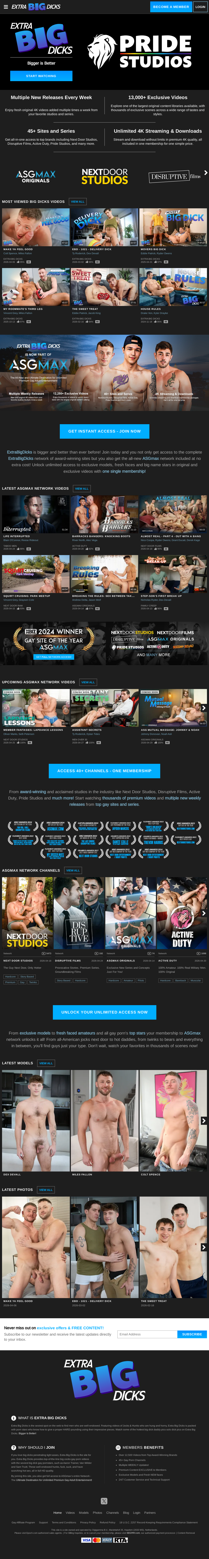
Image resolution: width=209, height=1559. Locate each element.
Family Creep (149, 605)
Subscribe (192, 1334)
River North (78, 540)
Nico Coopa (147, 540)
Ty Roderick (78, 253)
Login (200, 7)
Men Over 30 (79, 739)
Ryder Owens (164, 253)
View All (77, 201)
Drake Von (146, 313)
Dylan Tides (93, 734)
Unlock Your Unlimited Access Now (104, 1012)
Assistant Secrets (87, 730)
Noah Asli (166, 734)
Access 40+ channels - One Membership (104, 771)
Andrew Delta (79, 599)
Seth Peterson (26, 734)
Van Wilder (86, 1463)
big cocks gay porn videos (74, 1459)
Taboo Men (10, 546)
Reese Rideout (29, 540)
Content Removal (186, 1533)
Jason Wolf (95, 599)
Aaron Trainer (70, 1463)
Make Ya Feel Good (18, 249)
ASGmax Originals (83, 605)
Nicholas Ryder (149, 599)
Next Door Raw (13, 605)
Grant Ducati (179, 540)
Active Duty (79, 546)
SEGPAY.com (133, 1533)
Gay (22, 982)
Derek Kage (193, 540)
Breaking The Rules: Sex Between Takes (104, 596)
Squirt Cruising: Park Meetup (26, 596)
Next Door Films (151, 546)
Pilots (141, 980)
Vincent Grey (10, 313)
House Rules (151, 309)
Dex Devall (93, 253)
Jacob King (94, 313)
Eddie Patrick (148, 253)
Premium (10, 982)
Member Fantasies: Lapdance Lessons (33, 730)
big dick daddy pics (155, 1429)
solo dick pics (173, 1429)
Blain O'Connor (11, 540)
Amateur (128, 980)
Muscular (196, 980)
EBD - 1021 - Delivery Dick (92, 249)
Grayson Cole (26, 599)
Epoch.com (32, 1533)
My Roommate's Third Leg (23, 309)
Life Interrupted (16, 536)
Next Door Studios (15, 739)
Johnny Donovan (150, 734)
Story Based (27, 976)
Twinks (33, 982)
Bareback (180, 980)
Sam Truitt (21, 1466)
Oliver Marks (10, 734)
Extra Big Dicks (12, 259)
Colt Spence (10, 253)
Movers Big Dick (153, 249)
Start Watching (41, 76)
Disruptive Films (68, 960)
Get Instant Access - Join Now (104, 431)
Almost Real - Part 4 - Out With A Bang (171, 536)
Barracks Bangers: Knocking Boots (101, 536)
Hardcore (10, 976)
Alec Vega (91, 540)
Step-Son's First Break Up (161, 596)
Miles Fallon (25, 253)
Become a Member (171, 7)
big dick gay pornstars (41, 1463)
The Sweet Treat (85, 309)
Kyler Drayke (161, 313)
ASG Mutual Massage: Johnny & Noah (170, 730)
